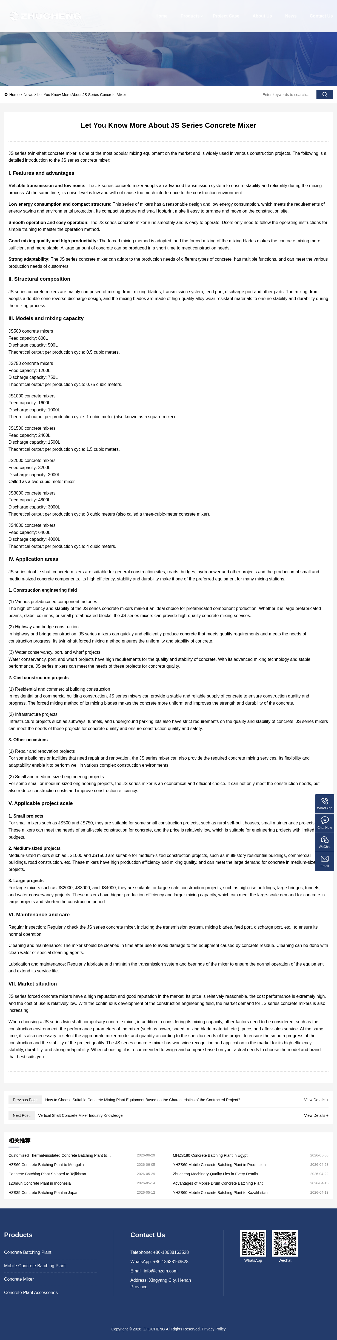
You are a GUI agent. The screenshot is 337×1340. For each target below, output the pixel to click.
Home (161, 12)
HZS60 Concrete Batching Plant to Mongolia (46, 1164)
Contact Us (321, 12)
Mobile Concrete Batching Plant (34, 1265)
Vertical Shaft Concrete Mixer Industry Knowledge (80, 1115)
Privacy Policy (213, 1329)
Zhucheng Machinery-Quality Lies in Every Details (215, 1174)
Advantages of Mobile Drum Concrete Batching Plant (218, 1183)
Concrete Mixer (19, 1279)
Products (190, 12)
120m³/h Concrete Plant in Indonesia (39, 1183)
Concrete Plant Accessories (31, 1292)
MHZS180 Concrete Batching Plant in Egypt (210, 1155)
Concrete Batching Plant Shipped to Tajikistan (47, 1174)
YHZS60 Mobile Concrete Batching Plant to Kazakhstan (220, 1192)
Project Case (226, 12)
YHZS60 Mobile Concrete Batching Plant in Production (219, 1164)
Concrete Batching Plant (28, 1252)
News (291, 12)
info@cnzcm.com (161, 1271)
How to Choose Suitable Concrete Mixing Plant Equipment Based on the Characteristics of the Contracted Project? (142, 1100)
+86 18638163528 (171, 1261)
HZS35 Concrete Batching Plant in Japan (43, 1192)
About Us (262, 12)
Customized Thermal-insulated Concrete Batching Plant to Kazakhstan (57, 1155)
